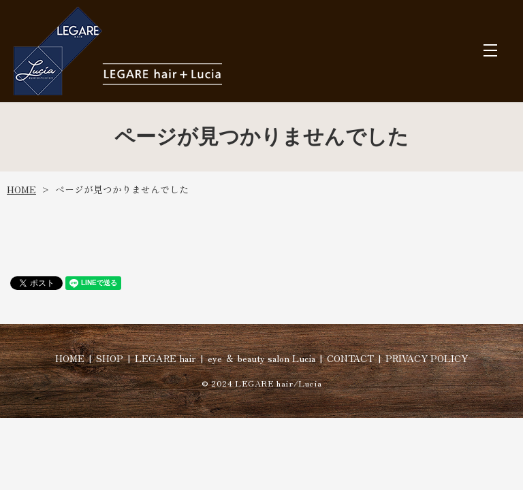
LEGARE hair (165, 358)
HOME (21, 189)
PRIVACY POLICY (426, 358)
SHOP (109, 358)
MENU (490, 50)
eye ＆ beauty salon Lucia (261, 358)
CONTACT (350, 358)
